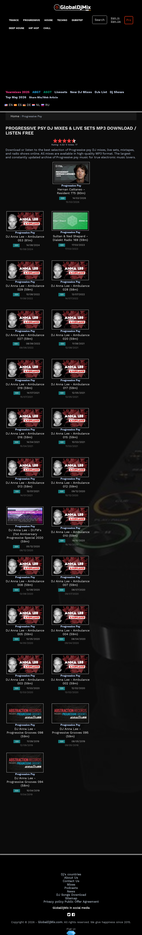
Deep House (16, 28)
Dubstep (77, 20)
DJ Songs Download (71, 893)
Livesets (56, 92)
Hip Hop (34, 28)
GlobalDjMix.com (50, 919)
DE (26, 104)
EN (9, 104)
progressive (31, 20)
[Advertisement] (71, 62)
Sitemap (71, 896)
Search (99, 20)
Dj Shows (107, 92)
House (48, 20)
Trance (14, 20)
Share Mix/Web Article (20, 97)
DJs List (92, 92)
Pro (126, 20)
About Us (71, 877)
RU (43, 104)
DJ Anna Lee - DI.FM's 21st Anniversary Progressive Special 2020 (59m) (25, 533)
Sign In (113, 18)
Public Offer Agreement (80, 899)
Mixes (71, 883)
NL (35, 104)
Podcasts (71, 886)
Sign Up (114, 21)
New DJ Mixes (74, 92)
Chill (47, 28)
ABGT (34, 92)
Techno (62, 20)
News (71, 889)
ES (17, 104)
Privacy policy (55, 899)
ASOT (44, 92)
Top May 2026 (126, 92)
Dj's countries (71, 874)
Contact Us (71, 880)
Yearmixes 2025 (16, 92)
